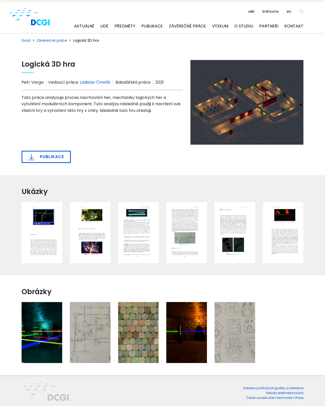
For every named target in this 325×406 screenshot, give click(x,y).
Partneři (268, 26)
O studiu (243, 26)
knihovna (271, 11)
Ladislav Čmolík (95, 82)
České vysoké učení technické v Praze (274, 398)
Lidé (104, 26)
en (289, 11)
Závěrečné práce (187, 26)
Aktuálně (84, 26)
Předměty (125, 26)
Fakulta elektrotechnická (284, 393)
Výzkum (220, 26)
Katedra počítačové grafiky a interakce (273, 388)
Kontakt (293, 26)
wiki (251, 11)
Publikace (152, 26)
